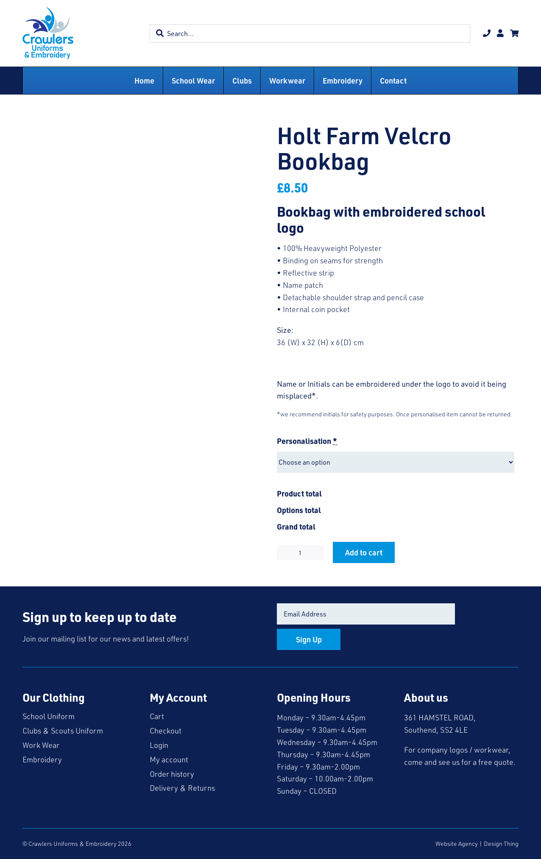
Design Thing (501, 843)
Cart (157, 716)
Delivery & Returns (182, 787)
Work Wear (40, 745)
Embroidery (42, 759)
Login (159, 745)
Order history (172, 773)
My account (169, 759)
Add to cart (363, 552)
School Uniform (48, 716)
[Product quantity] (300, 552)
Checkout (165, 730)
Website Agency (456, 843)
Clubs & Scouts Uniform (62, 730)
